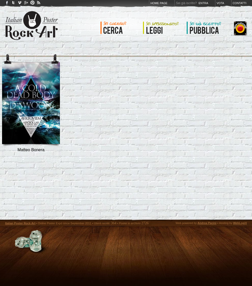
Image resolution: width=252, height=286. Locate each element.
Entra (203, 3)
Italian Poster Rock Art (20, 223)
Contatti (239, 3)
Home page (158, 3)
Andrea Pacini (206, 223)
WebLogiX (240, 223)
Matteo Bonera (30, 150)
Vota (220, 3)
